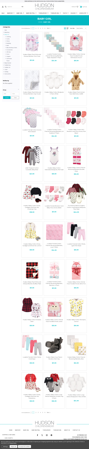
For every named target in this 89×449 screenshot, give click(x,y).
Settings (5, 446)
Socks (8, 38)
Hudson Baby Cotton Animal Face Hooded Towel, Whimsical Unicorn (76, 55)
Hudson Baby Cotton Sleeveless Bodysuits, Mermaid (54, 168)
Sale (3, 13)
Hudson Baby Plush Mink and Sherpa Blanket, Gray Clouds (32, 93)
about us (67, 430)
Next (49, 28)
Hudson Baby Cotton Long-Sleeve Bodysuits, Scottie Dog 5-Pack (54, 396)
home (10, 430)
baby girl (26, 430)
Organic (8, 56)
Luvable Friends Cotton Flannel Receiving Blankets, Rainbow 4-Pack (54, 283)
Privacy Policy (13, 443)
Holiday (74, 13)
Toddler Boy (43, 13)
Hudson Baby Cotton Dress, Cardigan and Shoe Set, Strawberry (32, 396)
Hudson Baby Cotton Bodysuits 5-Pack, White (54, 93)
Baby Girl (20, 13)
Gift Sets (8, 52)
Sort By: (72, 28)
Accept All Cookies (24, 446)
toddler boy (47, 430)
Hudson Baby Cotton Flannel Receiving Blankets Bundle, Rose (76, 169)
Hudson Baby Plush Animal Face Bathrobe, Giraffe (76, 93)
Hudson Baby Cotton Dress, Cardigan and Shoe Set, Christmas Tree (32, 207)
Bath (7, 45)
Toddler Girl (56, 13)
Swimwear (9, 58)
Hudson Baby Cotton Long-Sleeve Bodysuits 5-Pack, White (76, 395)
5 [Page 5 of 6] (42, 28)
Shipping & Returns (8, 434)
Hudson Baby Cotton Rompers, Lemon (76, 320)
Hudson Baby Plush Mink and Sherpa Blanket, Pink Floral (32, 55)
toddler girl (57, 430)
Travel (7, 60)
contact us (76, 430)
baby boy (17, 430)
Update (7, 97)
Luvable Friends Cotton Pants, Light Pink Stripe (76, 244)
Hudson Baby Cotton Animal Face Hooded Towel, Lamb (54, 320)
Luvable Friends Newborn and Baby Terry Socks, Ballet (54, 206)
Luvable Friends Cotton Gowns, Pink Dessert (32, 130)
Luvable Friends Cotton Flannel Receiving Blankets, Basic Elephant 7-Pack (54, 55)
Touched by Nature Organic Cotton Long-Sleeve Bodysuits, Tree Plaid (76, 207)
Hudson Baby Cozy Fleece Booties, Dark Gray (54, 358)
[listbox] (81, 28)
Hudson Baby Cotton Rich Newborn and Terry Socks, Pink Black (76, 131)
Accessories (9, 49)
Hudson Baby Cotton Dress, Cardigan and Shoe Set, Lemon (32, 244)
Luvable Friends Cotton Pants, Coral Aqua (32, 358)
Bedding (8, 43)
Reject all (13, 446)
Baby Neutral (31, 13)
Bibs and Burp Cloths (11, 47)
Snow (7, 54)
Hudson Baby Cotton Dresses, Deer (32, 320)
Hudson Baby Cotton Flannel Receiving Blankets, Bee (76, 358)
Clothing (8, 36)
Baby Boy (10, 13)
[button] (11, 90)
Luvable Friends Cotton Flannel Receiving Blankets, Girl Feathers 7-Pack (54, 131)
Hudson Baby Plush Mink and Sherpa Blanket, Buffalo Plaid (32, 282)
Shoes (8, 41)
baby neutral (36, 430)
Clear (15, 97)
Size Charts (9, 438)
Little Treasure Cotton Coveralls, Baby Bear (32, 168)
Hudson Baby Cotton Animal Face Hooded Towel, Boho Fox (76, 282)
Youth (65, 13)
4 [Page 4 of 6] (40, 28)
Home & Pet (83, 13)
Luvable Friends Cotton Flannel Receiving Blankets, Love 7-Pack (54, 245)
